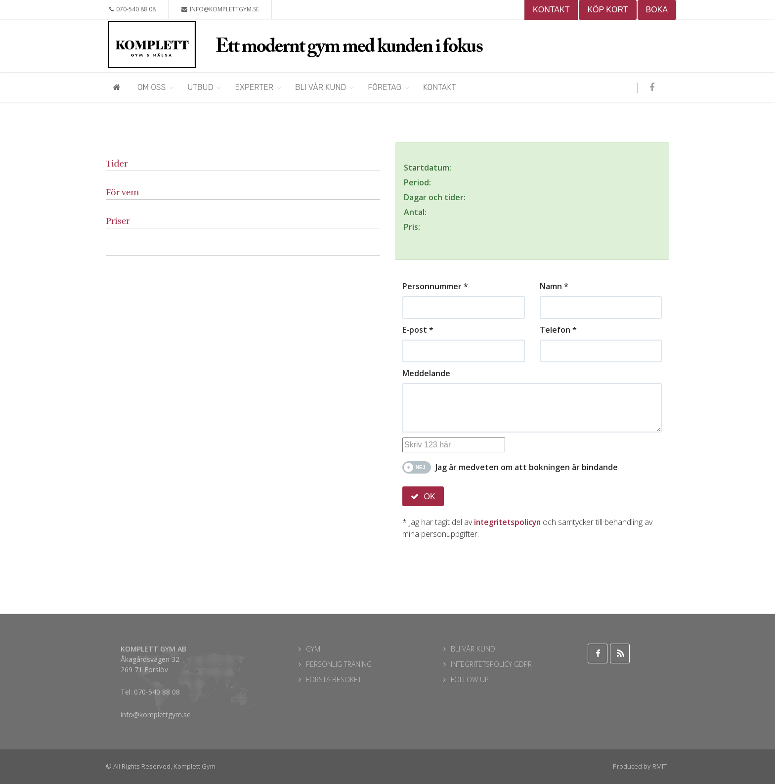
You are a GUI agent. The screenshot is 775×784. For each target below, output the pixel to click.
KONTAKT (551, 9)
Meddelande (426, 373)
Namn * (554, 286)
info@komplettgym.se (220, 9)
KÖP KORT (607, 9)
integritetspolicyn (509, 522)
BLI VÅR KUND (473, 648)
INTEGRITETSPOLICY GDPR (491, 664)
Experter (254, 87)
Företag (384, 87)
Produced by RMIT (640, 766)
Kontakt (439, 87)
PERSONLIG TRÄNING (339, 664)
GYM (313, 648)
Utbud (200, 87)
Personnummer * (435, 286)
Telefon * (558, 329)
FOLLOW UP (470, 679)
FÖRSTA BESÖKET (333, 679)
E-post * (417, 329)
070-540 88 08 (132, 9)
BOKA (657, 9)
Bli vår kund (320, 87)
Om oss (151, 87)
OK (423, 496)
